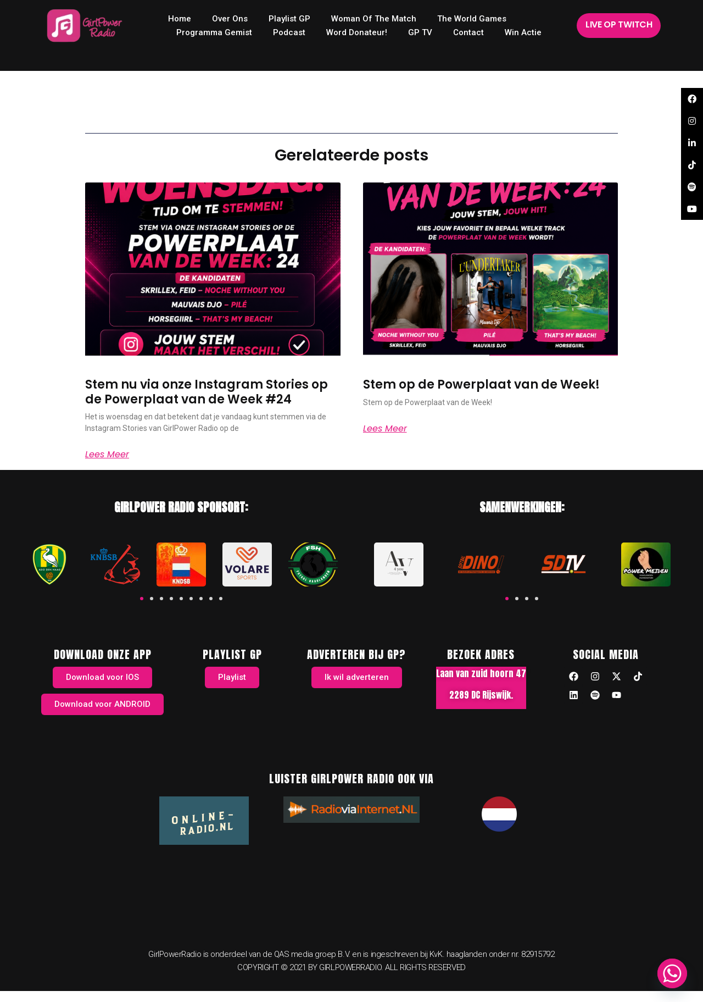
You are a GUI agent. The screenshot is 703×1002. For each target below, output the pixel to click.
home (179, 19)
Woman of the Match (373, 19)
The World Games (471, 19)
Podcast (289, 32)
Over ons (230, 19)
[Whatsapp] (672, 973)
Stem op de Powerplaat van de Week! (481, 384)
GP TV (420, 32)
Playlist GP (289, 19)
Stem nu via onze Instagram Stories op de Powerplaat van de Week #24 (206, 391)
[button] (141, 598)
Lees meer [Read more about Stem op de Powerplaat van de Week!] (385, 428)
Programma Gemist (214, 32)
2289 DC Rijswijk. (481, 694)
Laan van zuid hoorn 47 (481, 673)
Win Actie (523, 32)
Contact (468, 32)
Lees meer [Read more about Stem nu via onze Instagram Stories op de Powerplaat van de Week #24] (107, 454)
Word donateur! (356, 32)
